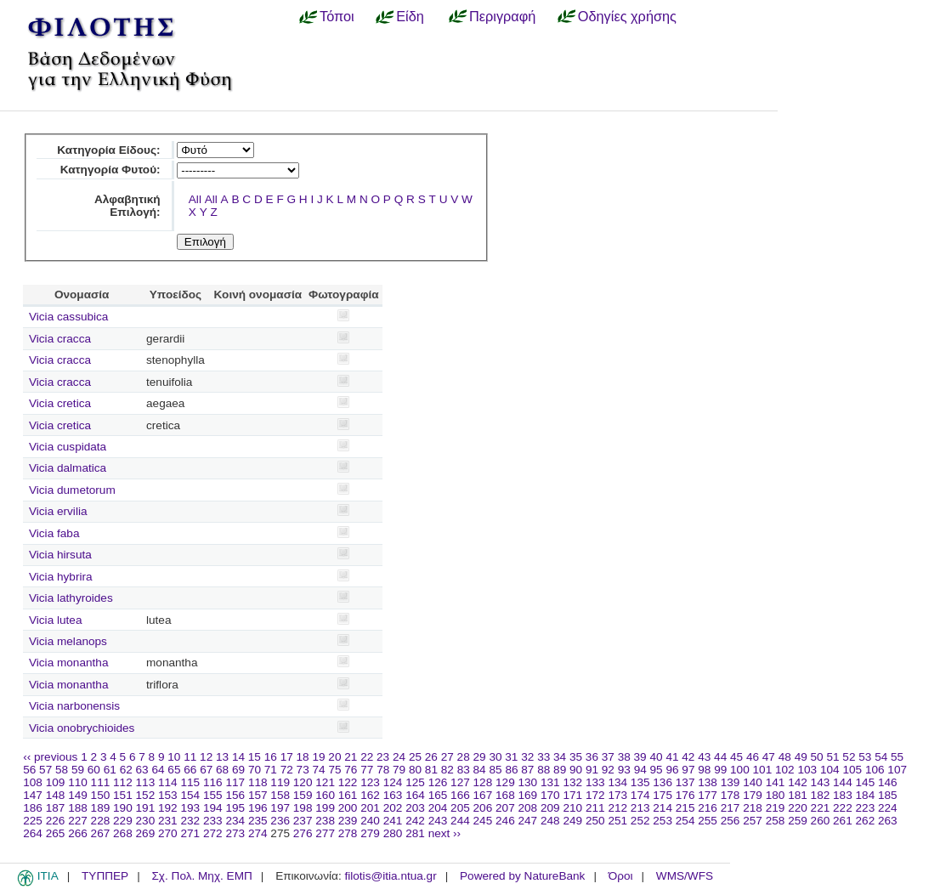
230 (146, 820)
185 (888, 795)
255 (707, 820)
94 (640, 769)
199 (325, 808)
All (195, 199)
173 (617, 795)
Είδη (410, 16)
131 (550, 782)
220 (797, 808)
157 (258, 795)
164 (415, 795)
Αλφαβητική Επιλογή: (127, 205)
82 (447, 769)
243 (438, 820)
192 (168, 808)
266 (78, 833)
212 (617, 808)
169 (528, 795)
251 (617, 820)
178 (730, 795)
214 (662, 808)
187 (55, 808)
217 (730, 808)
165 (438, 795)
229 (123, 820)
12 (206, 757)
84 (479, 769)
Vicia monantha (68, 662)
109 (55, 782)
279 (370, 833)
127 (460, 782)
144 (842, 782)
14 (238, 757)
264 (32, 833)
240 (370, 820)
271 (190, 833)
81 (431, 769)
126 (438, 782)
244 (460, 820)
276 (303, 833)
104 (830, 769)
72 (286, 769)
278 (348, 833)
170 (550, 795)
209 (550, 808)
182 (820, 795)
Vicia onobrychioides (81, 728)
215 (685, 808)
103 (807, 769)
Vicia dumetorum (72, 490)
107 (897, 769)
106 (875, 769)
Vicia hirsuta (60, 554)
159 (303, 795)
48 (785, 757)
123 (370, 782)
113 (146, 782)
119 (280, 782)
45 (736, 757)
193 (190, 808)
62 (126, 769)
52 (848, 757)
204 (438, 808)
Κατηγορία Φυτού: (110, 169)
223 (865, 808)
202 (393, 808)
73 (303, 769)
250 (595, 820)
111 (100, 782)
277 (325, 833)
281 (415, 833)
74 (319, 769)
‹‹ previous (50, 757)
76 (350, 769)
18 (303, 757)
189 (100, 808)
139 (730, 782)
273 (235, 833)
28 (463, 757)
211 (595, 808)
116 (213, 782)
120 (303, 782)
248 (550, 820)
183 (842, 795)
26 (431, 757)
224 (888, 808)
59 (77, 769)
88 (543, 769)
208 (528, 808)
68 (222, 769)
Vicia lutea (55, 620)
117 (235, 782)
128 (483, 782)
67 (206, 769)
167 (483, 795)
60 (94, 769)
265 (55, 833)
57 (45, 769)
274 (258, 833)
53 (864, 757)
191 (146, 808)
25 (415, 757)
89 (559, 769)
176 (685, 795)
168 (505, 795)
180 (775, 795)
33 (543, 757)
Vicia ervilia (58, 511)
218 (752, 808)
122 (348, 782)
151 (123, 795)
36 (592, 757)
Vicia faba (54, 533)
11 (190, 757)
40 (655, 757)
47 (768, 757)
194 (213, 808)
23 (383, 757)
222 (842, 808)
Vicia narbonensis (74, 706)
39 (640, 757)
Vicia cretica (60, 403)
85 (495, 769)
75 (334, 769)
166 (460, 795)
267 (100, 833)
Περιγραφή (502, 16)
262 (865, 820)
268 (123, 833)
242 (415, 820)
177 (707, 795)
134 (617, 782)
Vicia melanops (68, 641)
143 (820, 782)
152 (146, 795)
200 (348, 808)
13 (222, 757)
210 (572, 808)
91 (592, 769)
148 (55, 795)
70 (254, 769)
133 (595, 782)
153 (168, 795)
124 (393, 782)
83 (463, 769)
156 (235, 795)
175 (662, 795)
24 (399, 757)
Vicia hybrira (61, 576)
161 (348, 795)
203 (415, 808)
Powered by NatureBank (522, 876)
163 (393, 795)
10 (173, 757)
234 (235, 820)
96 (671, 769)
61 (110, 769)
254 (685, 820)
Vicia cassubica (68, 316)
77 (366, 769)
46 (752, 757)
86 (511, 769)
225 (32, 820)
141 (775, 782)
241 (393, 820)
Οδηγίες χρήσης (627, 16)
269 (146, 833)
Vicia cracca (60, 338)
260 (820, 820)
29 (479, 757)
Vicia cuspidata (67, 446)
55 (897, 757)
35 (575, 757)
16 (270, 757)
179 (752, 795)
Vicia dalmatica (67, 468)
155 (213, 795)
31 (511, 757)
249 (572, 820)
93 (624, 769)
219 (775, 808)
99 (720, 769)
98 (704, 769)
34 (559, 757)
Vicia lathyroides (71, 598)
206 (483, 808)
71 (270, 769)
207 (505, 808)
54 (881, 757)
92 (608, 769)
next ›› (445, 833)
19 (318, 757)
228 (100, 820)
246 (505, 820)
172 (595, 795)
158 (280, 795)
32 (527, 757)
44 (720, 757)
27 (447, 757)
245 (483, 820)
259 (797, 820)
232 (190, 820)
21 (350, 757)
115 (190, 782)
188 (78, 808)
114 (168, 782)
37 (608, 757)
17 (286, 757)
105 (852, 769)
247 (528, 820)
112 (123, 782)
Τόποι (337, 16)
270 (168, 833)
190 (123, 808)
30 (495, 757)
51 (832, 757)
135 (640, 782)
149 (78, 795)
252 (640, 820)
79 (399, 769)
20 (334, 757)
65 (173, 769)
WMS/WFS (684, 876)
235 (258, 820)
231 (168, 820)
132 (572, 782)
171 (572, 795)
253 (662, 820)
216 (707, 808)
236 (280, 820)
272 (213, 833)
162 (370, 795)
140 (752, 782)
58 (61, 769)
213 (640, 808)
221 (820, 808)
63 (142, 769)
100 (740, 769)
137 (685, 782)
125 (415, 782)
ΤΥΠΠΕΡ (105, 876)
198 (303, 808)
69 (238, 769)
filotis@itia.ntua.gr (390, 876)
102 (785, 769)
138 (707, 782)
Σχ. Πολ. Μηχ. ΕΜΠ (201, 876)
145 (865, 782)
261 (842, 820)
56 (29, 769)
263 (888, 820)
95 (656, 769)
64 (157, 769)
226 (55, 820)
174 (640, 795)
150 (100, 795)
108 (32, 782)
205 (460, 808)
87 (527, 769)
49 (801, 757)
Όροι (621, 876)
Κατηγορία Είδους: (108, 150)
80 (415, 769)
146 (888, 782)
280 (393, 833)
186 (32, 808)
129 (505, 782)
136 (662, 782)
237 (303, 820)
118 (258, 782)
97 (688, 769)
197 (280, 808)
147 (32, 795)
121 (325, 782)
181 (797, 795)
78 (383, 769)
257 (752, 820)
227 (78, 820)
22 (366, 757)
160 (325, 795)
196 (258, 808)
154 (190, 795)
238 (325, 820)
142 (797, 782)
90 (575, 769)
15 (254, 757)
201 (370, 808)
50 (817, 757)
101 (763, 769)
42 (688, 757)
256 (730, 820)
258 (775, 820)
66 (190, 769)
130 (528, 782)
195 (235, 808)
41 (671, 757)
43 (704, 757)
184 (865, 795)
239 (348, 820)
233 (213, 820)
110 (78, 782)
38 (624, 757)
